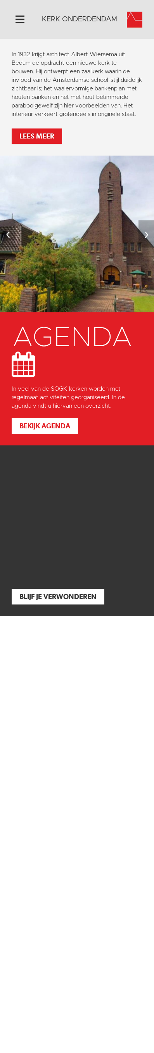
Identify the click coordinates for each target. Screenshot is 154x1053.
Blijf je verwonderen (58, 596)
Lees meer (36, 136)
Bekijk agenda (44, 426)
